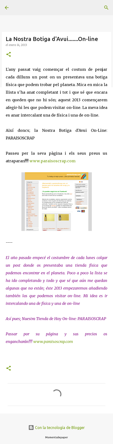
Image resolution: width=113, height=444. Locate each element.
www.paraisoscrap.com (52, 160)
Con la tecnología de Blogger (56, 427)
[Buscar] (106, 7)
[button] (8, 54)
